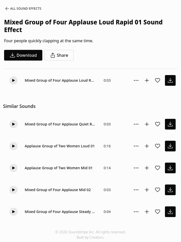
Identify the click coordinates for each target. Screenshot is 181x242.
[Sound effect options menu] (136, 80)
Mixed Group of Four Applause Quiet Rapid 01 (60, 124)
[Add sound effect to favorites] (157, 80)
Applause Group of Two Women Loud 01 (60, 146)
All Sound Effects (23, 8)
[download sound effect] (170, 80)
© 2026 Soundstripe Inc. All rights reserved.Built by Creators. (90, 235)
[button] (13, 80)
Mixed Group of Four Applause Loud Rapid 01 (60, 80)
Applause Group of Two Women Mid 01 (59, 167)
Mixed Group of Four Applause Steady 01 (60, 211)
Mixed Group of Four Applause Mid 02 (58, 189)
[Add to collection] (146, 80)
